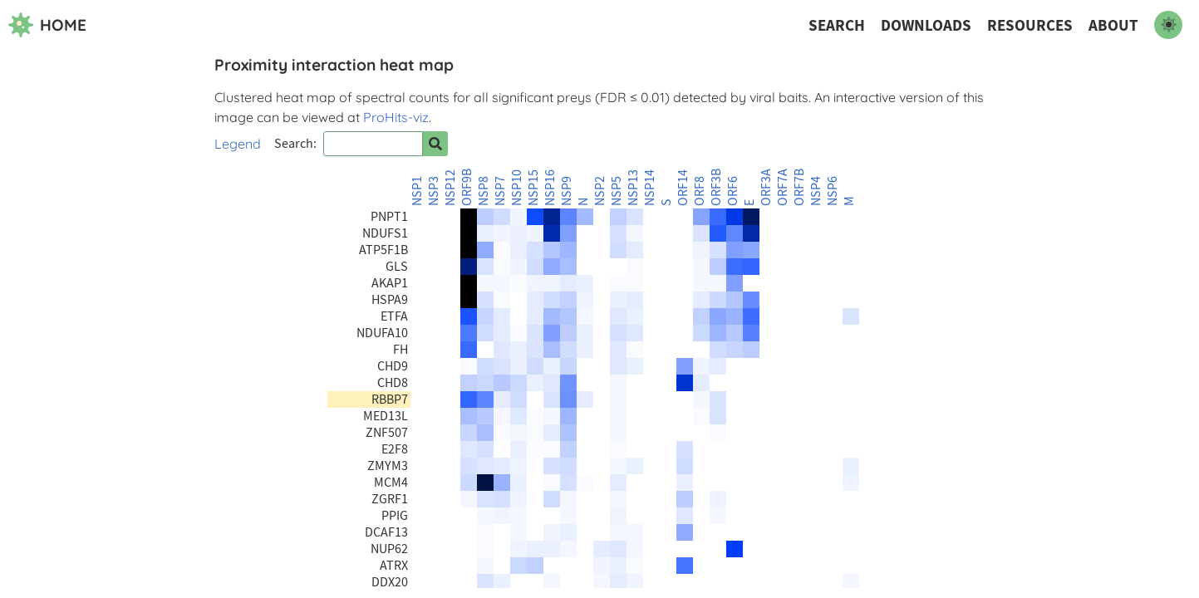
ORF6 (733, 191)
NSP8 (483, 191)
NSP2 (600, 191)
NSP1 (417, 191)
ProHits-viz (396, 117)
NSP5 (616, 191)
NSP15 (533, 187)
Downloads (926, 25)
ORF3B (716, 187)
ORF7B (799, 187)
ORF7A (782, 187)
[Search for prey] (435, 143)
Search (836, 25)
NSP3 (433, 191)
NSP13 (633, 187)
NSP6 (832, 191)
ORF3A (766, 187)
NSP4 (816, 191)
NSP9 (566, 191)
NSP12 (450, 187)
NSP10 (517, 187)
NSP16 (550, 187)
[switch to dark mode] (1168, 25)
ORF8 (699, 191)
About (1113, 25)
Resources (1030, 25)
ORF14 (683, 187)
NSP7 (500, 191)
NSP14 (649, 187)
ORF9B (467, 187)
